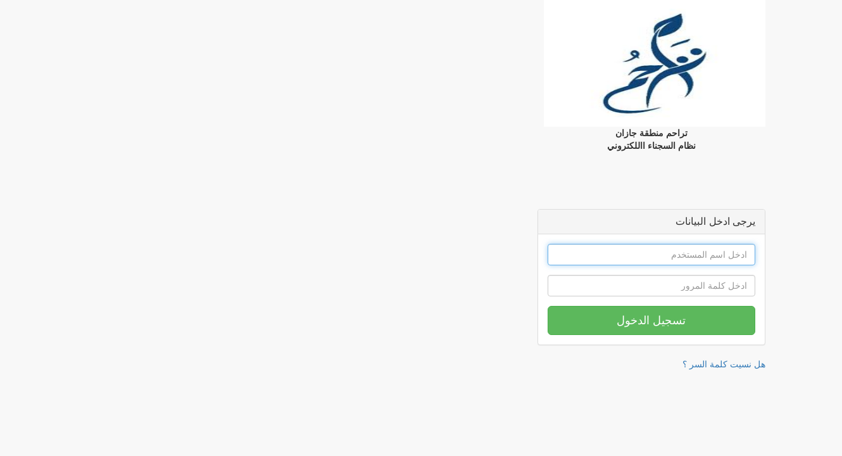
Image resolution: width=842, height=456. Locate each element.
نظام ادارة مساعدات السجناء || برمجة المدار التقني (757, 383)
